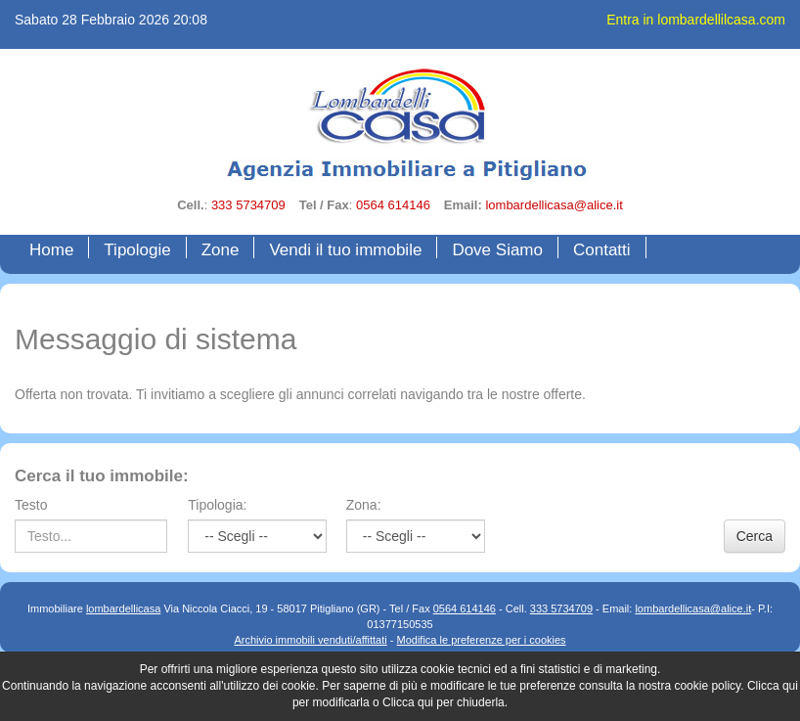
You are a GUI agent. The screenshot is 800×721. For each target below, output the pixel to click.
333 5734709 (248, 205)
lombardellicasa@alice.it (553, 205)
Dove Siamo (497, 249)
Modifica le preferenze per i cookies (481, 640)
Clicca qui (772, 686)
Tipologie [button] (137, 249)
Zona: (363, 505)
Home (55, 249)
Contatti (602, 249)
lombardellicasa (123, 608)
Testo (31, 505)
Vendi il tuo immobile (345, 249)
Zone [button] (220, 249)
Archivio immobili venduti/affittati (310, 640)
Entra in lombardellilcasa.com (695, 19)
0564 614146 (393, 205)
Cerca (754, 536)
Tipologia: (217, 505)
